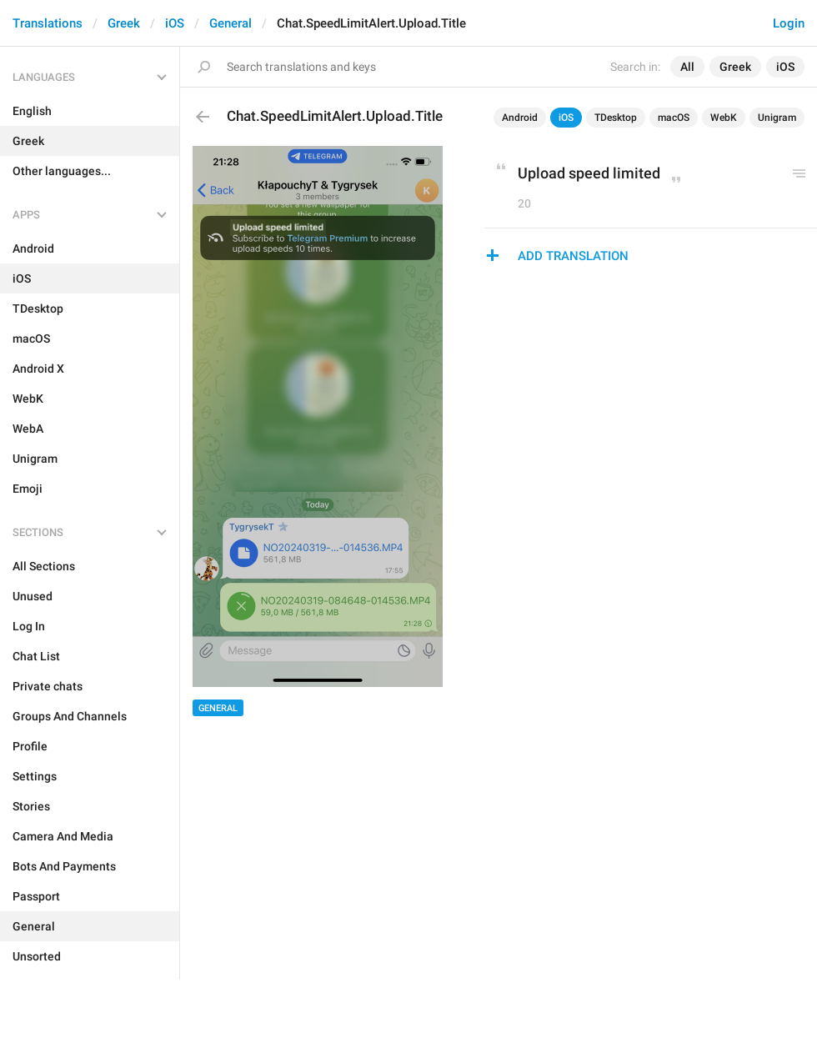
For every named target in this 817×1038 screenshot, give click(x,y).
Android (520, 117)
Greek (124, 23)
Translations (48, 23)
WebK (723, 117)
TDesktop (615, 117)
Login (788, 23)
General (230, 23)
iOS (174, 23)
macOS (673, 117)
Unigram (777, 117)
